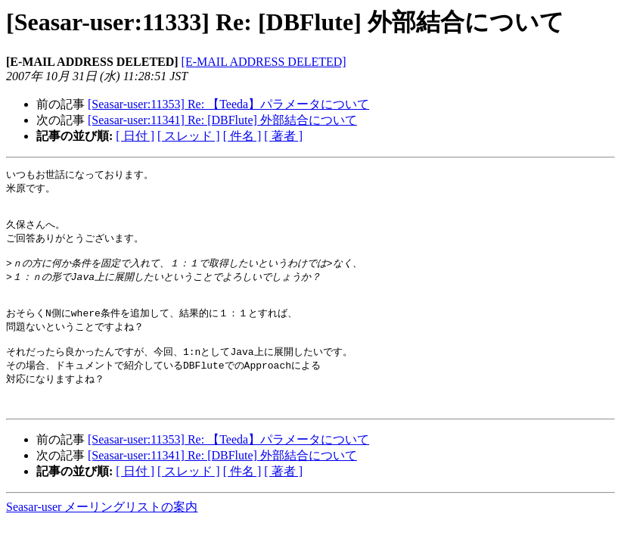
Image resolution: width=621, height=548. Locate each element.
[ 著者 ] (283, 135)
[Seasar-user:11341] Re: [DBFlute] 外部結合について (222, 120)
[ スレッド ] (188, 135)
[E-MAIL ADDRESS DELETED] (264, 61)
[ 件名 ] (242, 135)
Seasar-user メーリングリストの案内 (101, 533)
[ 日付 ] (135, 135)
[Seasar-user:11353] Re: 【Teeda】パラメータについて (228, 104)
